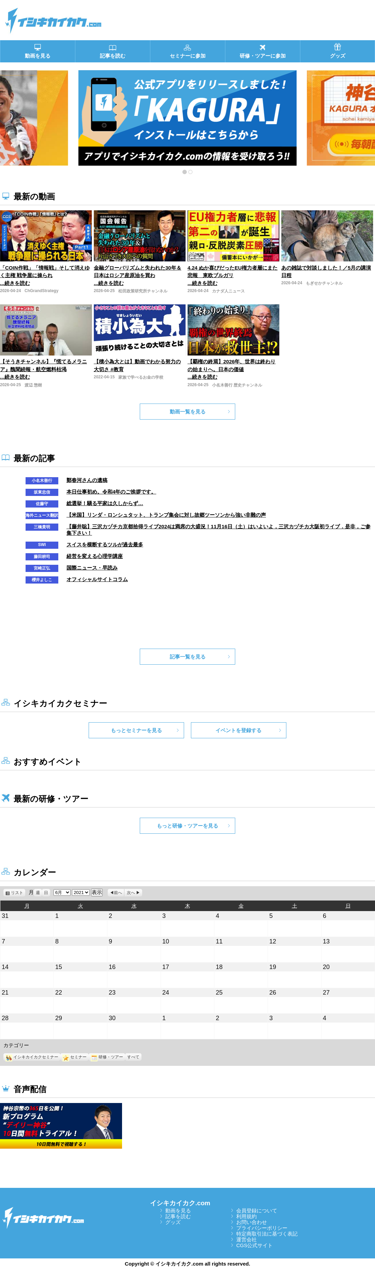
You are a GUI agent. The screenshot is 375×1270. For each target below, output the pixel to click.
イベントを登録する (238, 730)
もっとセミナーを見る (136, 730)
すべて (133, 1057)
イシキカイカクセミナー (31, 1057)
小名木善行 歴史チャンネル (237, 385)
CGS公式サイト (254, 1245)
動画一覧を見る (188, 411)
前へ (118, 892)
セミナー (74, 1057)
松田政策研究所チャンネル (142, 291)
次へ (131, 892)
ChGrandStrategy (41, 290)
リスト (18, 892)
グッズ (173, 1222)
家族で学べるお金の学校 (140, 377)
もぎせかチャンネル (324, 283)
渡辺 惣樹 (33, 385)
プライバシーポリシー (261, 1228)
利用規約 (246, 1216)
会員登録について (256, 1210)
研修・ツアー (107, 1057)
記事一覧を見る (188, 657)
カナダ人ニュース (228, 291)
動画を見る (178, 1210)
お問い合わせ (251, 1222)
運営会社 (246, 1239)
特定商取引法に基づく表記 (267, 1234)
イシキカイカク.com (180, 1203)
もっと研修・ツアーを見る (187, 826)
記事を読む (178, 1216)
